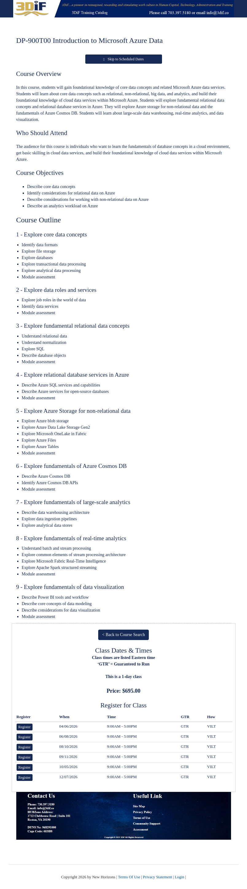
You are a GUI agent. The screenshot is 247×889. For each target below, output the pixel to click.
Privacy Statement (157, 877)
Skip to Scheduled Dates (123, 59)
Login (179, 877)
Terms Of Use (129, 877)
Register (24, 727)
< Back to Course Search (123, 634)
